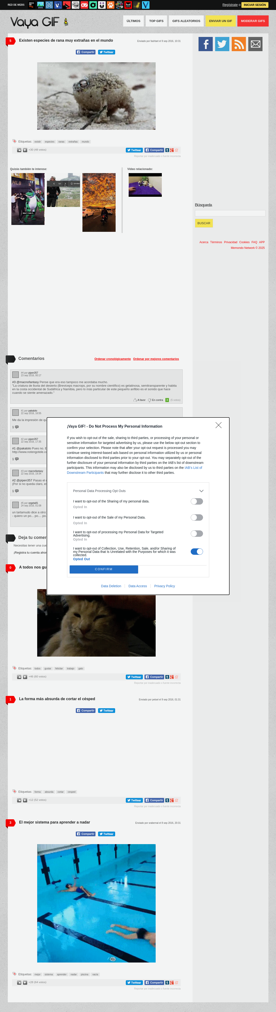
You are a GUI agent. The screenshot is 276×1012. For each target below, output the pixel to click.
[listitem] (138, 490)
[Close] (220, 426)
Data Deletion (111, 586)
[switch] (197, 501)
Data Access (137, 586)
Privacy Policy (164, 586)
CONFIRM (104, 569)
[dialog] (138, 506)
